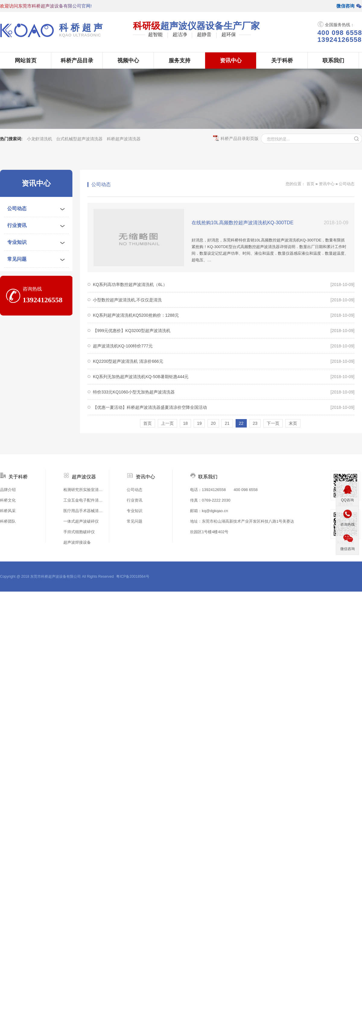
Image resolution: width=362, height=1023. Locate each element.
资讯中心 (231, 61)
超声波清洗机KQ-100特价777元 (123, 346)
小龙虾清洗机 (39, 138)
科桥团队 (8, 521)
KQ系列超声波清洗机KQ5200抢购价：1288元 (136, 315)
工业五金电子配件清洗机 (84, 500)
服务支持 (179, 61)
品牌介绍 (8, 489)
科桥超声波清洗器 (124, 138)
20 (213, 423)
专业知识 (17, 242)
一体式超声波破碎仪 (81, 521)
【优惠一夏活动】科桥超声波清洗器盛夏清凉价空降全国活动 (150, 407)
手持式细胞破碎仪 (79, 532)
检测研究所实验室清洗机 (84, 489)
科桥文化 (8, 500)
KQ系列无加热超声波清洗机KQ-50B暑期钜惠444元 (141, 376)
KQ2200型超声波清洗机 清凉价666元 (128, 361)
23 (255, 423)
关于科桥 (282, 61)
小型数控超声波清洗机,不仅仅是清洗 (127, 299)
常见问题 (17, 259)
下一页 (273, 423)
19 (199, 423)
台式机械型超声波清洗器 (79, 138)
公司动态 (17, 208)
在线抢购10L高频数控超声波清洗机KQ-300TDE (243, 222)
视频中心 (128, 61)
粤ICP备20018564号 (132, 576)
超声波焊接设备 (77, 542)
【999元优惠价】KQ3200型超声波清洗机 (131, 330)
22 (241, 423)
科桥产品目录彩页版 (236, 138)
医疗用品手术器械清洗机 (84, 510)
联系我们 (333, 61)
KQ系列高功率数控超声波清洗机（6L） (130, 284)
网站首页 (26, 61)
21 (227, 423)
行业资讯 (17, 225)
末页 (293, 423)
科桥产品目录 (77, 61)
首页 (310, 184)
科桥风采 (8, 510)
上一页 (167, 423)
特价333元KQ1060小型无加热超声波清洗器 (134, 392)
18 (185, 423)
